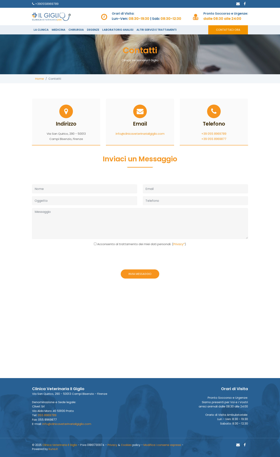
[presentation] (139, 258)
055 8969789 (47, 415)
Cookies (126, 445)
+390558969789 (46, 4)
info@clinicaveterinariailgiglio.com (140, 134)
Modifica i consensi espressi (162, 445)
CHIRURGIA (76, 30)
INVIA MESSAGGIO (140, 274)
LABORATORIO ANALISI (117, 30)
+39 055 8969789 (213, 134)
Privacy (112, 445)
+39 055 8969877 (213, 139)
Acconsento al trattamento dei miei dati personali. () (141, 244)
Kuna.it (53, 449)
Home (39, 79)
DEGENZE (93, 30)
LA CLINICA (41, 30)
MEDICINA (58, 30)
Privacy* (179, 244)
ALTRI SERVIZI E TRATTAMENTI (156, 30)
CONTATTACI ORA (228, 30)
